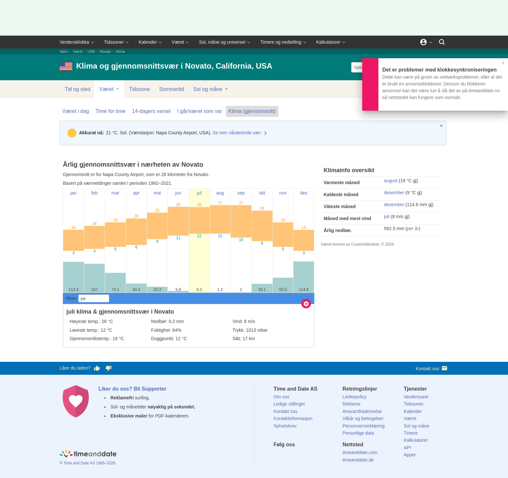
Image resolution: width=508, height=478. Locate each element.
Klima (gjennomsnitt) (252, 111)
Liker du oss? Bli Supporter (132, 389)
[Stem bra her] (97, 368)
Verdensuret (416, 396)
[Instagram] (311, 456)
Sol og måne (211, 89)
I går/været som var (199, 111)
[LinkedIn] (300, 456)
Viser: (71, 298)
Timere (411, 433)
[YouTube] (322, 456)
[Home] (88, 454)
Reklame (351, 403)
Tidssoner (114, 42)
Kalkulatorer (328, 42)
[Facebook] (278, 456)
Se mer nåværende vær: (237, 132)
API (407, 447)
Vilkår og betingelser (363, 418)
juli (386, 216)
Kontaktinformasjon (293, 418)
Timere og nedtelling (280, 42)
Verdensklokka (74, 42)
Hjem (64, 51)
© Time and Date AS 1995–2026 (87, 463)
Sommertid (171, 89)
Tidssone (139, 89)
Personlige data (358, 433)
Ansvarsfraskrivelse (362, 411)
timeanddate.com (359, 452)
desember (394, 192)
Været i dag (75, 111)
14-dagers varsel (151, 111)
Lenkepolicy (354, 396)
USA (91, 51)
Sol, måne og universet (222, 42)
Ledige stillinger (289, 403)
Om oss (281, 396)
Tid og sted (77, 89)
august (391, 180)
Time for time (111, 111)
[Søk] (441, 42)
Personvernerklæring (363, 425)
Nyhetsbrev (285, 425)
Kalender (148, 42)
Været (178, 42)
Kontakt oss (432, 368)
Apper (410, 454)
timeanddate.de (358, 459)
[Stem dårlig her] (108, 368)
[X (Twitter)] (289, 456)
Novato (105, 51)
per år (413, 228)
